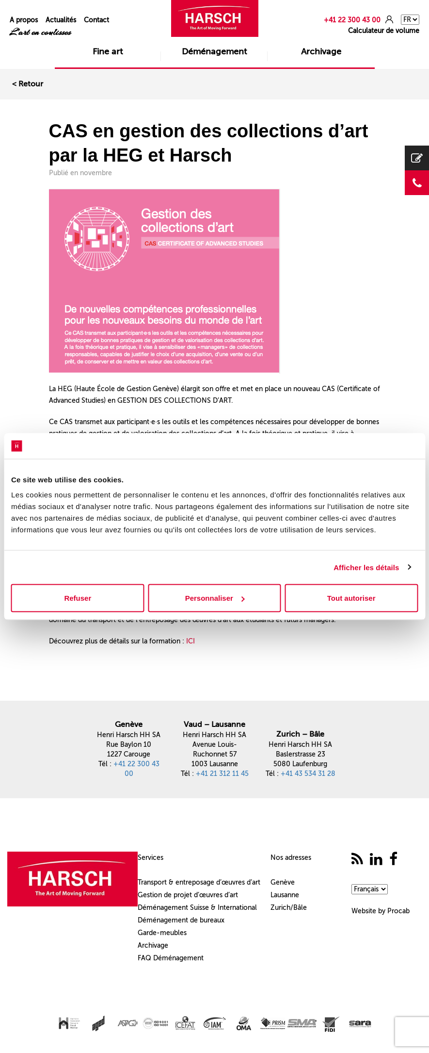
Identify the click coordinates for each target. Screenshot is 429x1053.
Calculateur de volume (383, 31)
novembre (96, 173)
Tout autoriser (351, 598)
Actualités (61, 20)
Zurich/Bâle (288, 908)
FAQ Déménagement (171, 958)
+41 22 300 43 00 (352, 20)
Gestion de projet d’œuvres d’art (188, 895)
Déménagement (214, 51)
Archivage (321, 51)
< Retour (27, 83)
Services (150, 858)
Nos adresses (290, 858)
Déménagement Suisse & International (197, 908)
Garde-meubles (162, 933)
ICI (190, 641)
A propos (24, 20)
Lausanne (284, 895)
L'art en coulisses (40, 32)
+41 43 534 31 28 (308, 774)
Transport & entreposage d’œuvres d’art (199, 882)
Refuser (77, 598)
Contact (96, 20)
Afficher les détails (366, 567)
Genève (282, 882)
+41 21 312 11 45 (222, 774)
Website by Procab (380, 911)
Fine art (108, 51)
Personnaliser (215, 598)
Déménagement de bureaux (181, 920)
